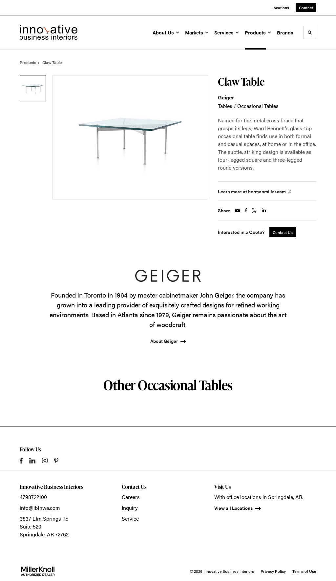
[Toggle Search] (309, 32)
